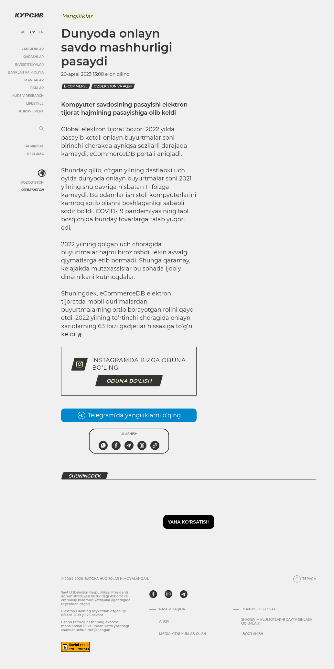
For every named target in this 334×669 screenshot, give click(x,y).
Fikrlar (37, 88)
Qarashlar (33, 57)
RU (23, 32)
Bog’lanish (252, 634)
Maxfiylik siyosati (259, 609)
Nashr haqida (172, 609)
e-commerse (76, 86)
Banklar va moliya (26, 72)
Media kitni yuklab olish (182, 634)
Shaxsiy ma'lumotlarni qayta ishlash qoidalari (276, 622)
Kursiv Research (28, 96)
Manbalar (34, 80)
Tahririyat (34, 146)
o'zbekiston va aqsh (113, 86)
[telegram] (184, 594)
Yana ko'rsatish (189, 522)
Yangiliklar (32, 49)
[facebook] (153, 594)
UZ (32, 32)
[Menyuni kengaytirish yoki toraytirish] (41, 129)
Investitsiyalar (29, 65)
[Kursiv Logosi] (29, 15)
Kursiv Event (31, 111)
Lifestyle (35, 103)
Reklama (35, 154)
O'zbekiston (32, 190)
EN (41, 32)
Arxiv (164, 622)
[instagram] (168, 594)
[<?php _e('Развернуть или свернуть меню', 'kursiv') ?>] (42, 173)
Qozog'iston (32, 182)
